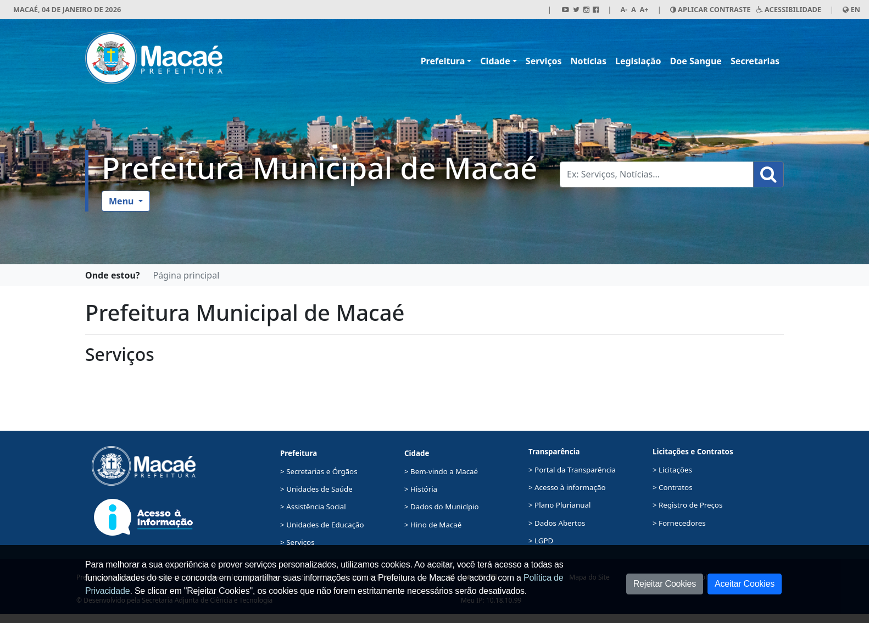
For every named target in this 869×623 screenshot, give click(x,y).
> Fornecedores (679, 523)
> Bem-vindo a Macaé (441, 471)
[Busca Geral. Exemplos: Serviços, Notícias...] (657, 174)
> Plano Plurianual (559, 505)
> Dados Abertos (556, 523)
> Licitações (672, 470)
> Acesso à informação (566, 487)
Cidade (495, 61)
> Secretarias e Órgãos (319, 471)
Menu (122, 201)
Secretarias (755, 61)
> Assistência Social (313, 506)
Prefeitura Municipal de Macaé (319, 167)
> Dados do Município (441, 506)
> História (420, 489)
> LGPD (540, 541)
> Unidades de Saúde (316, 489)
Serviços (544, 61)
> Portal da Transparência (572, 470)
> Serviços (297, 542)
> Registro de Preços (687, 505)
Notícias (588, 61)
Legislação (638, 61)
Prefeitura (443, 61)
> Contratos (673, 487)
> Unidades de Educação (322, 525)
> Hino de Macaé (432, 525)
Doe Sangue (696, 61)
